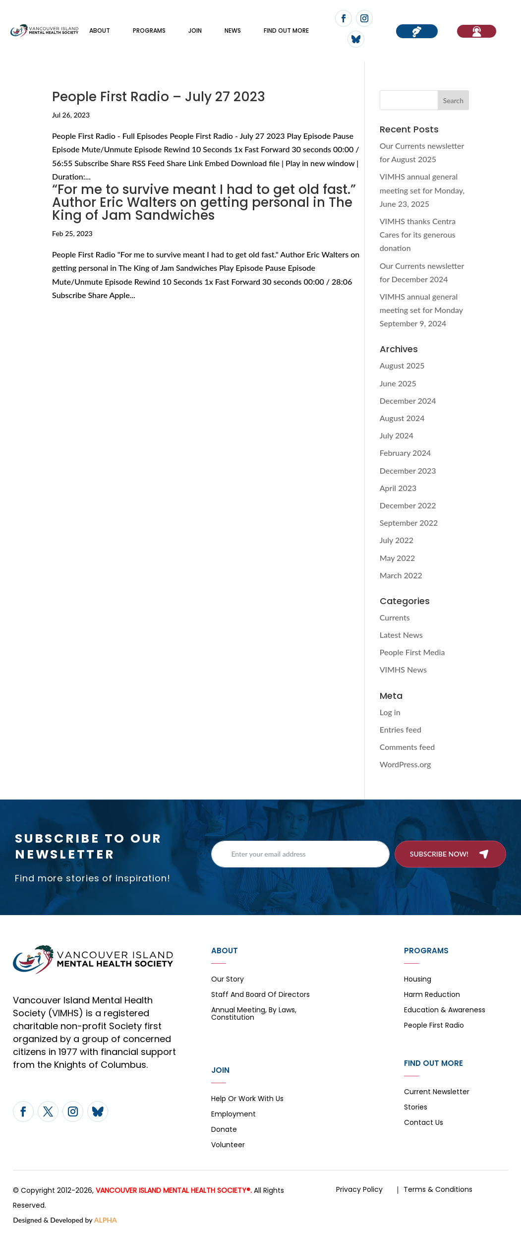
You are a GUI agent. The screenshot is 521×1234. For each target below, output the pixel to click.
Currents (395, 617)
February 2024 (405, 452)
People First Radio (434, 1026)
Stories (415, 1108)
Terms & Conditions (438, 1189)
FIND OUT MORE (286, 30)
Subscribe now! (439, 854)
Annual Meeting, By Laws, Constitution (253, 1014)
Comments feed (407, 746)
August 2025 (402, 365)
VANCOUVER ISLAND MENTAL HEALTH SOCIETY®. (174, 1190)
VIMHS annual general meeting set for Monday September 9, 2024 (421, 310)
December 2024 (408, 400)
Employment (233, 1115)
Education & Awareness (444, 1010)
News (233, 30)
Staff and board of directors (260, 995)
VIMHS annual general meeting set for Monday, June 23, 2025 (422, 190)
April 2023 (398, 488)
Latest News (401, 634)
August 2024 (402, 418)
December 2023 (408, 470)
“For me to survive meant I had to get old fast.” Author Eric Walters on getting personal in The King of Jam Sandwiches (204, 202)
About (99, 30)
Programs (149, 30)
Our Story (227, 980)
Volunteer (228, 1145)
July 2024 (396, 435)
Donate (224, 1130)
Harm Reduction (432, 995)
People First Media (412, 652)
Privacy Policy (359, 1189)
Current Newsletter (436, 1092)
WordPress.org (405, 764)
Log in (390, 712)
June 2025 (398, 383)
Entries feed (400, 729)
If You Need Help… (476, 31)
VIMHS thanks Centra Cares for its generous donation (418, 234)
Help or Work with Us (247, 1099)
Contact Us (423, 1123)
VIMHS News (403, 669)
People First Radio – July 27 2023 (158, 97)
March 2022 (401, 575)
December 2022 (408, 505)
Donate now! (417, 31)
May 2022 (397, 557)
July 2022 (396, 540)
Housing (417, 980)
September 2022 (409, 522)
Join (195, 30)
